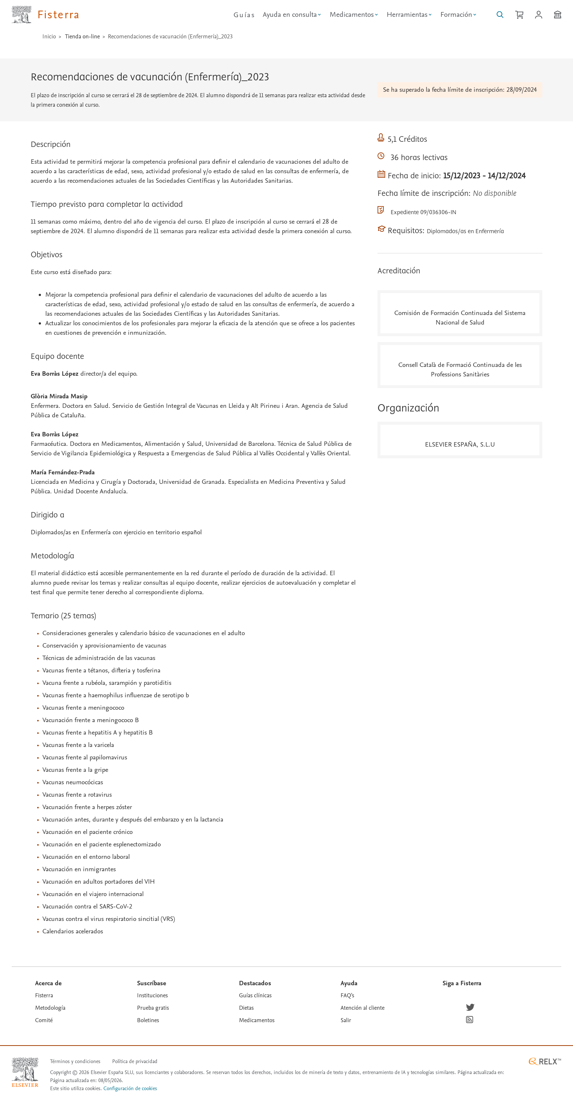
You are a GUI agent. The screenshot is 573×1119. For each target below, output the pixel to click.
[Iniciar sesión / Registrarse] (538, 14)
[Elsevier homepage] (25, 1072)
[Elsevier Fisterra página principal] (46, 14)
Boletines (148, 1020)
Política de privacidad (135, 1061)
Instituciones (152, 995)
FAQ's (347, 995)
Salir (346, 1020)
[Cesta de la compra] (519, 14)
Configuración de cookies (130, 1089)
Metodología (50, 1008)
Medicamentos (256, 1020)
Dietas (246, 1008)
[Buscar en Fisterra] (500, 14)
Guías (244, 15)
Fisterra (44, 995)
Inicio (49, 37)
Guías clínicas (255, 995)
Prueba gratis (153, 1008)
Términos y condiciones (75, 1061)
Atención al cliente (362, 1008)
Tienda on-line (82, 37)
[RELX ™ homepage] (544, 1061)
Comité (44, 1020)
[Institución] (557, 14)
